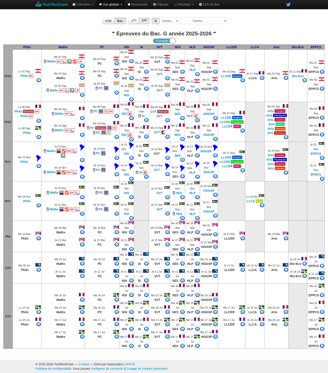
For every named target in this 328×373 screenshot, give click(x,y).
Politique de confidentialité (53, 368)
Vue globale (110, 4)
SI (141, 47)
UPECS (129, 364)
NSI (126, 47)
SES (177, 47)
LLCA (255, 47)
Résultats (184, 4)
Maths (62, 47)
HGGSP (209, 47)
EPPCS (316, 47)
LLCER (231, 47)
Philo (27, 47)
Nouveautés (138, 4)
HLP (192, 47)
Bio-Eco (298, 47)
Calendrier (83, 4)
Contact (83, 364)
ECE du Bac (209, 4)
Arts (276, 47)
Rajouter (161, 4)
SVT (159, 47)
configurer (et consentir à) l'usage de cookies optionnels (129, 368)
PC (102, 47)
